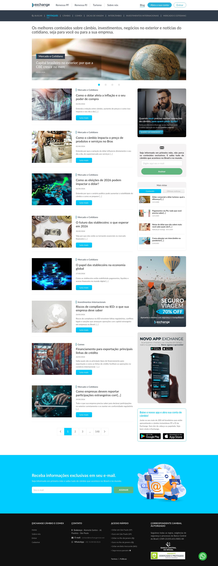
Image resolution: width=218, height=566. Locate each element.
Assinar (161, 171)
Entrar (180, 5)
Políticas (123, 559)
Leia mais (84, 117)
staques (52, 16)
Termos (114, 559)
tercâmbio (115, 16)
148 (97, 431)
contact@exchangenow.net (93, 537)
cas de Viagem (95, 16)
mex (78, 16)
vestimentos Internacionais (142, 16)
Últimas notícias (173, 191)
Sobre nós (112, 5)
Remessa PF (62, 5)
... (90, 431)
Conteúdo (150, 191)
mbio (66, 16)
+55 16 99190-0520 (92, 542)
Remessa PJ (81, 5)
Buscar (37, 16)
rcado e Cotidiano (174, 16)
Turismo (97, 5)
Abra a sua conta (159, 5)
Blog (142, 5)
